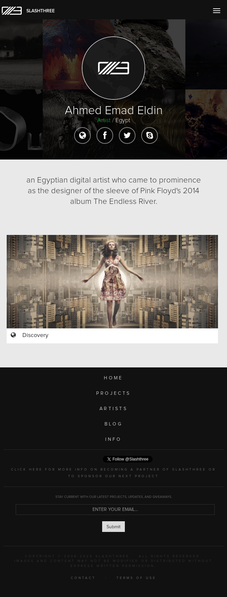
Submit (113, 527)
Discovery (35, 335)
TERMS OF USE (136, 578)
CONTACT (83, 578)
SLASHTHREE (40, 11)
